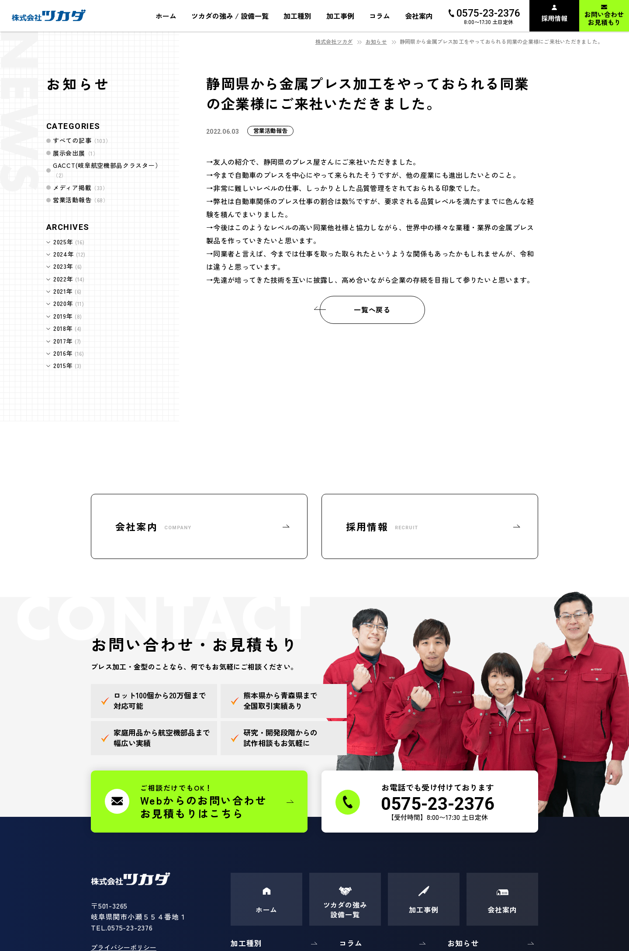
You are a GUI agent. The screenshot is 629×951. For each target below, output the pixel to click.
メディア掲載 (80, 187)
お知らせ (376, 41)
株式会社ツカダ (334, 41)
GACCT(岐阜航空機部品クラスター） (107, 170)
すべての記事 (82, 140)
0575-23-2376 (130, 927)
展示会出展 (75, 153)
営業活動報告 (81, 199)
